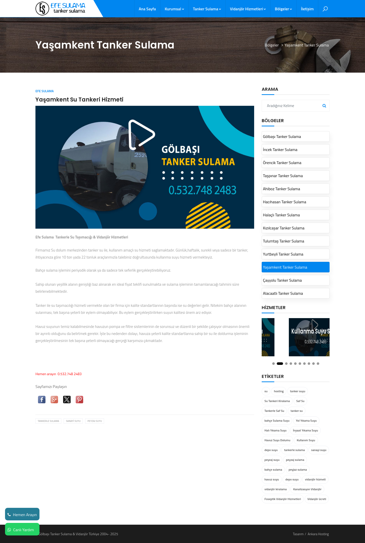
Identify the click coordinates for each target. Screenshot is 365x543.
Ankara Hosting (318, 533)
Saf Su (300, 401)
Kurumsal (174, 9)
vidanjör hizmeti (315, 479)
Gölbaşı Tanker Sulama (282, 136)
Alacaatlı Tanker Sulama (283, 293)
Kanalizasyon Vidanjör (307, 489)
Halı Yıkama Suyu (275, 430)
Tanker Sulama (207, 9)
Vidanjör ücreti (316, 499)
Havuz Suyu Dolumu (277, 440)
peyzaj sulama (295, 459)
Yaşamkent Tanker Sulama (285, 267)
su (265, 391)
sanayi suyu (73, 421)
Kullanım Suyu (306, 440)
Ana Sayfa (147, 9)
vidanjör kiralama (275, 489)
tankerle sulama (48, 421)
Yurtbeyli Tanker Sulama (283, 254)
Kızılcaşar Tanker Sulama (283, 228)
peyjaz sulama (298, 469)
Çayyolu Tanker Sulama (282, 280)
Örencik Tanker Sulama (282, 163)
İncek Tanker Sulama (280, 149)
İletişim (307, 9)
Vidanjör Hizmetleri (248, 9)
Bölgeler (283, 9)
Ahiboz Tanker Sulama (281, 189)
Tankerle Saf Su (274, 410)
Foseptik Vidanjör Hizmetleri (282, 499)
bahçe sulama (273, 469)
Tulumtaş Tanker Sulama (283, 241)
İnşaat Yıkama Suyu (305, 430)
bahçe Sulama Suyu (276, 420)
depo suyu (271, 450)
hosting (279, 391)
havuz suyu (271, 479)
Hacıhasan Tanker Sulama (284, 202)
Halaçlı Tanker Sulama (281, 215)
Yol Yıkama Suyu (306, 420)
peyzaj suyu (94, 421)
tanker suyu (297, 391)
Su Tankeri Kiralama (277, 401)
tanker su (297, 410)
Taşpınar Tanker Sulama (283, 176)
